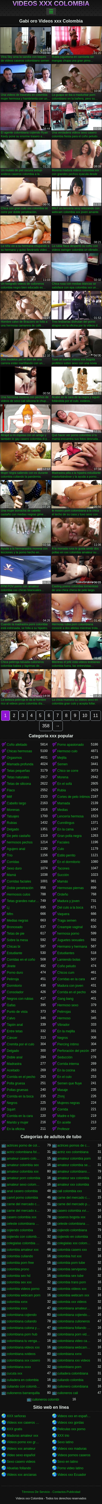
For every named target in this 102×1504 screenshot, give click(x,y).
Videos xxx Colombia (51, 3)
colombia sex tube (70, 1276)
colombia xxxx (17, 1308)
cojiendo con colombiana (24, 1237)
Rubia (61, 790)
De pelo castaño (18, 836)
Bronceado (15, 927)
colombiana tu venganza (24, 1341)
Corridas (13, 862)
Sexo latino (65, 1442)
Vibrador (63, 1025)
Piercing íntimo (68, 1044)
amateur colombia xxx (23, 1171)
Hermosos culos (18, 894)
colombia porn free (20, 1263)
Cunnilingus (66, 823)
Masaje (62, 1090)
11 (95, 715)
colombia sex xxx (19, 1282)
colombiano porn (69, 1367)
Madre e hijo (66, 1116)
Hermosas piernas (70, 888)
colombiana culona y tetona (24, 1328)
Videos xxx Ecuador (71, 1475)
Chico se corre (67, 771)
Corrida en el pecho (71, 992)
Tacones (63, 868)
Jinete (11, 966)
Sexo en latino (67, 1462)
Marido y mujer (17, 1122)
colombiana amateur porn (74, 1308)
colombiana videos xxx (23, 1347)
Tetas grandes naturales (24, 901)
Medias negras (17, 920)
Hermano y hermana (72, 946)
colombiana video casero (74, 1341)
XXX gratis (14, 1429)
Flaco (11, 790)
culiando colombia (70, 1380)
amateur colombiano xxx (74, 1171)
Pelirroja (13, 979)
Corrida (62, 1109)
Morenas (13, 810)
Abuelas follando (19, 1468)
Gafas (11, 1005)
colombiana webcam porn (74, 1347)
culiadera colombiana (72, 1373)
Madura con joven (70, 986)
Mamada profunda (20, 764)
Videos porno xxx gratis (24, 1442)
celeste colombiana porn (74, 1224)
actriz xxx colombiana (73, 1152)
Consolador (15, 992)
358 (46, 726)
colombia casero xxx (72, 1250)
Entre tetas (15, 1031)
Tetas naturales (18, 777)
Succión (63, 875)
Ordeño (62, 894)
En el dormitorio (68, 862)
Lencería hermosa (70, 816)
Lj (8, 907)
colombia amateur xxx (23, 1250)
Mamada (63, 803)
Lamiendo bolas (69, 960)
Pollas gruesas (17, 1090)
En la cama (65, 829)
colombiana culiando (21, 1321)
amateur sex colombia (73, 1178)
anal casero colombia (22, 1191)
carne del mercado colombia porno (74, 1198)
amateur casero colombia (24, 1158)
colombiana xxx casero (23, 1360)
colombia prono (18, 1269)
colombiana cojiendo (21, 1315)
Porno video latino (70, 1468)
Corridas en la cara (71, 979)
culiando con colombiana (24, 1386)
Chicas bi (13, 946)
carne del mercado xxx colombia (24, 1211)
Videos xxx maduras (72, 1449)
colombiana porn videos (74, 1334)
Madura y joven (68, 901)
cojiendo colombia (20, 1230)
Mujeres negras (68, 1103)
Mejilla (62, 758)
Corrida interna (68, 1064)
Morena (63, 777)
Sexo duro (14, 868)
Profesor (63, 1129)
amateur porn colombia (23, 1178)
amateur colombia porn (74, 1158)
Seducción (65, 1057)
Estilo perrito (66, 855)
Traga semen (66, 920)
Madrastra (14, 1064)
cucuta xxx (14, 1373)
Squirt (11, 1109)
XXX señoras (16, 1416)
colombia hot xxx (69, 1256)
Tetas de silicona (19, 784)
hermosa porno (68, 933)
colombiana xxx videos (73, 1360)
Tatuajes (13, 816)
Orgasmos (14, 758)
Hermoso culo (67, 751)
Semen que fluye (69, 1083)
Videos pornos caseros (74, 1455)
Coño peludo (66, 966)
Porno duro (15, 973)
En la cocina (66, 1070)
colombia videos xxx (71, 1289)
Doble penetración (20, 888)
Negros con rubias (20, 999)
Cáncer (12, 1038)
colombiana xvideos (21, 1354)
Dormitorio (14, 986)
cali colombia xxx (69, 1191)
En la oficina (15, 1129)
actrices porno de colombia (24, 1145)
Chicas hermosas (19, 751)
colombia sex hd (18, 1276)
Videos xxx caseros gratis (24, 1422)
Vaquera (63, 914)
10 (84, 715)
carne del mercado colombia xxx (24, 1204)
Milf (9, 797)
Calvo (11, 1018)
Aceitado (13, 1070)
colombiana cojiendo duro (74, 1315)
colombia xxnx (17, 1302)
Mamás (62, 881)
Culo (60, 849)
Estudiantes (66, 953)
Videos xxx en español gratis (74, 1416)
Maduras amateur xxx (22, 1436)
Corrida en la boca (20, 1096)
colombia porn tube (71, 1263)
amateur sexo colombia (24, 1184)
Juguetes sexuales (70, 940)
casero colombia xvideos (74, 1211)
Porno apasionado (70, 745)
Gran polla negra (69, 836)
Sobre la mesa (17, 940)
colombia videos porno (23, 1289)
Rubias (12, 823)
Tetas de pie (15, 933)
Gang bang (65, 999)
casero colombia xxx (21, 1217)
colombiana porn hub (22, 1334)
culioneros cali (67, 1393)
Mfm (10, 914)
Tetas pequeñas (18, 771)
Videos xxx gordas (70, 1422)
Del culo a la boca (70, 907)
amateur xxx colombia (73, 1184)
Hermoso (64, 1018)
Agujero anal (16, 849)
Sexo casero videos (21, 1462)
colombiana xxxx (19, 1367)
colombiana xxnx (69, 1354)
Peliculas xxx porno (71, 1429)
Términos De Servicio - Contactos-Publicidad (51, 1491)
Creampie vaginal (70, 927)
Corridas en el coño (21, 960)
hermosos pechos (20, 842)
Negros (62, 1038)
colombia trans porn (71, 1282)
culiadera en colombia (23, 1380)
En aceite (64, 1122)
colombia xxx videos (71, 1302)
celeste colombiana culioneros (24, 1224)
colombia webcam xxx (73, 1295)
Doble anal (14, 1057)
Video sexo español (21, 1455)
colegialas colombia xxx (24, 1243)
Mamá (11, 875)
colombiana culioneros (73, 1321)
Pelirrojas (64, 1012)
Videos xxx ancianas (21, 1475)
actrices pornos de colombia (74, 1145)
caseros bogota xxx (71, 1217)
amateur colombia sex (23, 1165)
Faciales (63, 842)
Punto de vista (17, 1012)
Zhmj (61, 1096)
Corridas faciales (19, 881)
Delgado (13, 829)
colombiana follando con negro (74, 1328)
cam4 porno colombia (22, 1198)
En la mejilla (66, 1031)
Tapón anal (15, 1025)
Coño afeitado (17, 745)
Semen (62, 764)
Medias (62, 810)
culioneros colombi (45, 1399)
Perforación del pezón (73, 1051)
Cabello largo (16, 803)
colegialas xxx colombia (74, 1243)
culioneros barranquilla (23, 1393)
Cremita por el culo (20, 1044)
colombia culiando (20, 1256)
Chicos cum (66, 973)
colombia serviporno (71, 1269)
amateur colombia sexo (74, 1165)
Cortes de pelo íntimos (73, 797)
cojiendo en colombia (72, 1237)
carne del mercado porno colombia (74, 1204)
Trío (10, 855)
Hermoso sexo (67, 1005)
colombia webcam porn (23, 1295)
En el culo (64, 1077)
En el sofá (64, 784)
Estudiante (14, 953)
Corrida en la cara (20, 1116)
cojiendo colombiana (72, 1230)
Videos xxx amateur (21, 1449)
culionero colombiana (72, 1386)
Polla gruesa (16, 1083)
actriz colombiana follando (24, 1152)
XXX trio (63, 1436)
